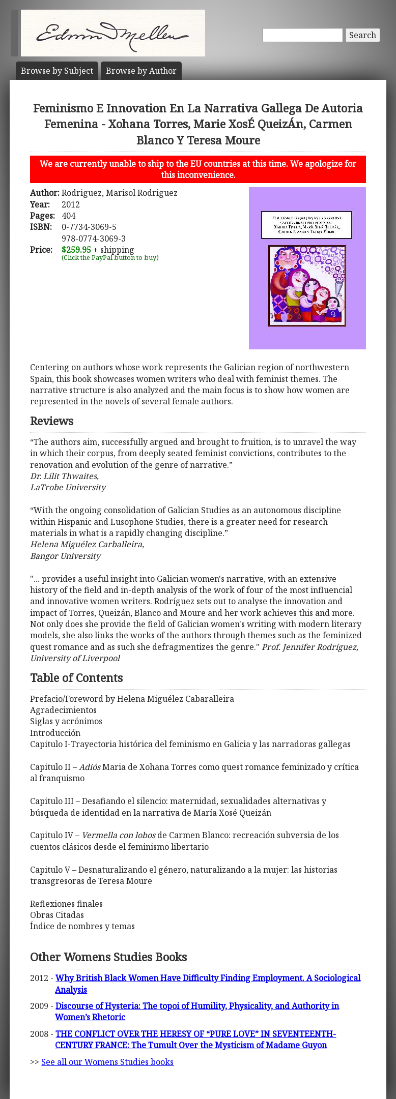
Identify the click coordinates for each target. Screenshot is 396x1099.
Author (141, 71)
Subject (57, 71)
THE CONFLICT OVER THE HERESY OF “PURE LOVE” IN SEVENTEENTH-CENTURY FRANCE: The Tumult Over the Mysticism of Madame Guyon (195, 1039)
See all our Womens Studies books (107, 1061)
